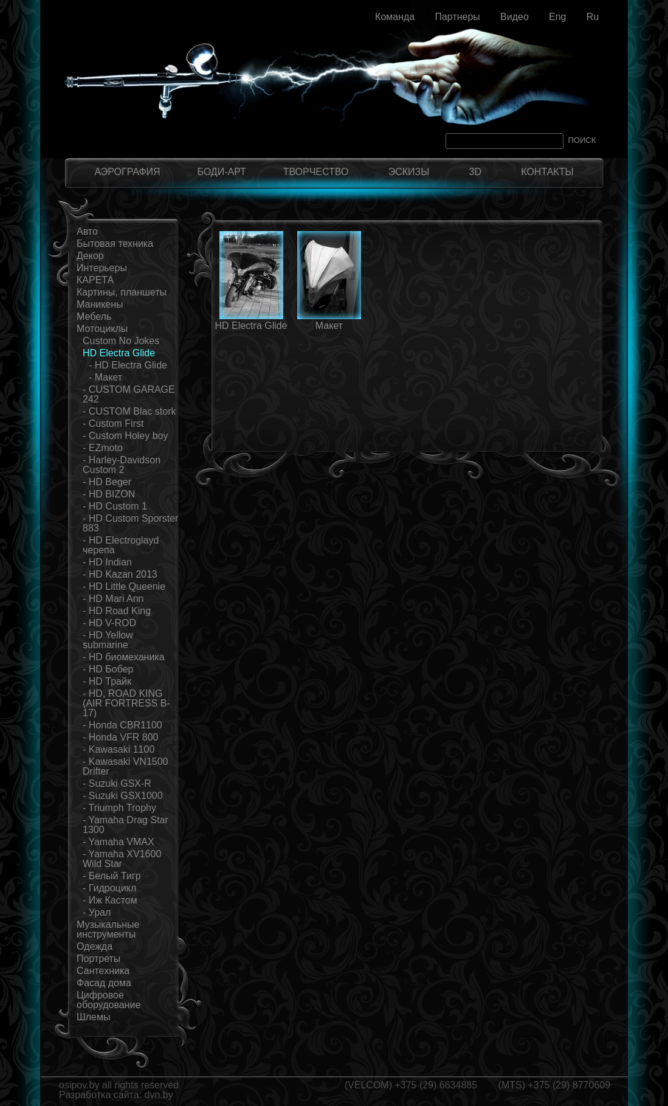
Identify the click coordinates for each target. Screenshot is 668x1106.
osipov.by (79, 1085)
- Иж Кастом (110, 900)
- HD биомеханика (124, 657)
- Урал (97, 912)
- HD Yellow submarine (108, 640)
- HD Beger (107, 482)
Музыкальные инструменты (108, 929)
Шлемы (93, 1017)
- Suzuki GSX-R (117, 783)
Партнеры (457, 17)
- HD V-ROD (109, 623)
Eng (557, 17)
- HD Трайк (107, 681)
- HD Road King (117, 611)
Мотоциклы (102, 328)
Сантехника (103, 971)
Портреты (98, 958)
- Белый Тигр (112, 876)
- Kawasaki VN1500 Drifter (125, 766)
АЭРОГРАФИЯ (127, 172)
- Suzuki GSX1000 (123, 795)
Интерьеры (102, 268)
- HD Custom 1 (115, 506)
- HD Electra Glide (128, 365)
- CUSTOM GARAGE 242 (129, 394)
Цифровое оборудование (108, 1000)
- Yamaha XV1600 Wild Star (122, 859)
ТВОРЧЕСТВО (316, 172)
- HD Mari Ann (113, 598)
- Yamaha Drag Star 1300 (125, 825)
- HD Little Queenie (124, 586)
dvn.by (159, 1095)
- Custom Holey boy (125, 435)
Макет (329, 325)
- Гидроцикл (109, 888)
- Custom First (113, 423)
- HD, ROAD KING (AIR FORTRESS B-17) (126, 703)
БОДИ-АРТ (221, 172)
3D (475, 172)
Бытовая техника (115, 243)
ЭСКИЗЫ (409, 172)
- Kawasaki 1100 (118, 749)
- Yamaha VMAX (118, 842)
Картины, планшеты (122, 292)
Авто (87, 231)
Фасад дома (104, 983)
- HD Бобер (108, 669)
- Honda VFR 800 (121, 737)
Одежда (94, 946)
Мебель (94, 316)
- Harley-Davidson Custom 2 (121, 465)
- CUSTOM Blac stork (129, 411)
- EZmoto (103, 448)
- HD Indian (107, 562)
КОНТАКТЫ (547, 172)
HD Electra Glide (119, 353)
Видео (514, 17)
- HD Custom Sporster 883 (130, 523)
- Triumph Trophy (119, 808)
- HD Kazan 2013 (120, 574)
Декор (90, 256)
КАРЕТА (95, 280)
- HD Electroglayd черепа (121, 545)
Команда (395, 17)
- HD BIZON (109, 494)
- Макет (105, 377)
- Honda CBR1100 (122, 725)
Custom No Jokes (121, 341)
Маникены (100, 304)
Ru (593, 17)
